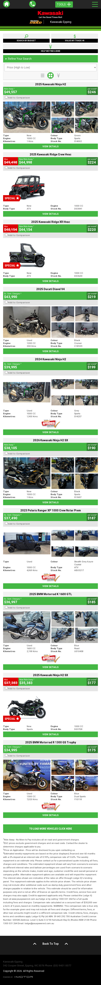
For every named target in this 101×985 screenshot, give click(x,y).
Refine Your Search (18, 58)
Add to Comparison (19, 97)
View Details (50, 146)
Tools (64, 4)
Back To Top (50, 943)
